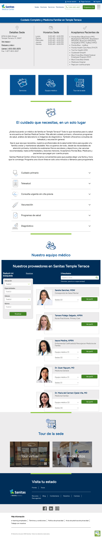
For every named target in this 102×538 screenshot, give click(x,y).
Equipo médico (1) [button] (62, 352)
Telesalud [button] (26, 183)
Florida (34, 488)
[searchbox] (18, 292)
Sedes (37, 7)
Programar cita (89, 7)
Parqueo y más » (7, 45)
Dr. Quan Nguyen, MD (64, 368)
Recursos (35, 496)
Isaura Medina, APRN (64, 341)
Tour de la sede (79, 90)
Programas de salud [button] (31, 215)
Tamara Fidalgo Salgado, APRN (68, 315)
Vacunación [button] (27, 204)
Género (7, 296)
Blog (44, 496)
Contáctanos (54, 496)
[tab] (51, 173)
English (98, 1)
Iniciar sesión (71, 1)
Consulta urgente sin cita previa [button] (37, 194)
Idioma (7, 303)
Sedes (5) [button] (58, 357)
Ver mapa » (5, 42)
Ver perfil (89, 299)
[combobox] (18, 292)
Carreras (77, 496)
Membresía (60, 7)
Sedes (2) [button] (58, 300)
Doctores (43, 7)
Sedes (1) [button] (58, 383)
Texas (43, 488)
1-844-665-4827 (74, 7)
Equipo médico (51, 90)
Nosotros (66, 496)
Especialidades (10, 288)
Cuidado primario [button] (30, 172)
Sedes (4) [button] (59, 408)
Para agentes (36, 498)
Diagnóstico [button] (27, 226)
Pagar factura (85, 1)
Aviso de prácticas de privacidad (77, 521)
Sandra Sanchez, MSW (65, 290)
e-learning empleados (19, 521)
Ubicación (8, 281)
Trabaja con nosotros (18, 523)
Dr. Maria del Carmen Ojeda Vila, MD (71, 393)
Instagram (57, 508)
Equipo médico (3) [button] (62, 402)
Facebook (45, 508)
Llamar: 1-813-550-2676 (11, 49)
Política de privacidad (55, 521)
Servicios (51, 7)
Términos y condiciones (37, 521)
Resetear (29, 273)
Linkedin (51, 508)
